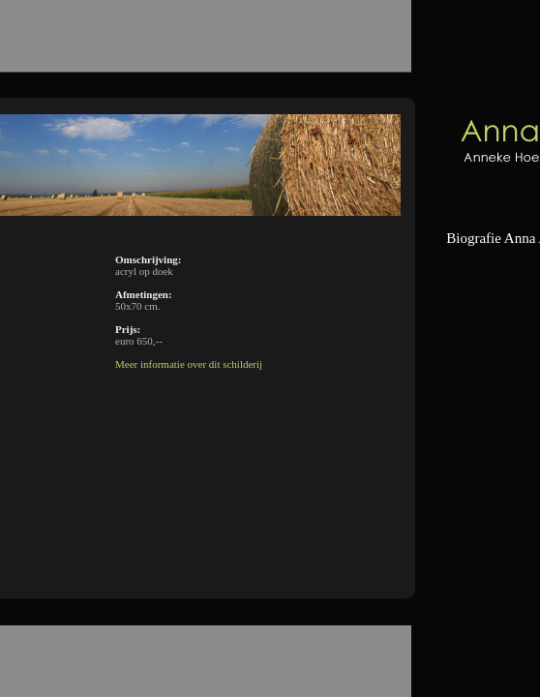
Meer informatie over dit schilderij (188, 364)
